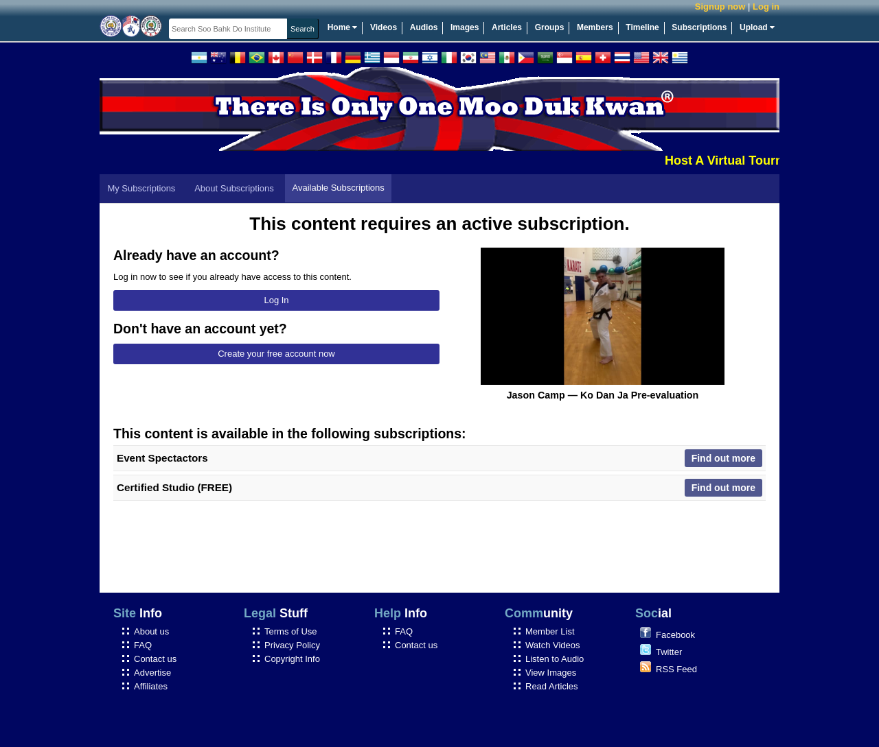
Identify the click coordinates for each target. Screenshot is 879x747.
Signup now (720, 6)
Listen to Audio (554, 659)
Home (343, 27)
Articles (507, 27)
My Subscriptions (141, 188)
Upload (757, 27)
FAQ (143, 645)
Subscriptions (699, 27)
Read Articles (551, 686)
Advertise (152, 672)
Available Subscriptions (339, 187)
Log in (766, 6)
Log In (276, 300)
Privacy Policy (292, 645)
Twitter (669, 652)
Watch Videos (552, 645)
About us (151, 631)
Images (464, 27)
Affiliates (151, 686)
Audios (424, 27)
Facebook (675, 635)
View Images (550, 672)
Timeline (642, 27)
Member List (550, 631)
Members (595, 27)
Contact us (155, 659)
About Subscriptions (234, 188)
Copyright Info (292, 659)
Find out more (723, 458)
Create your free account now (276, 353)
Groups (549, 27)
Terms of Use (290, 631)
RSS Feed (676, 669)
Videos (383, 27)
